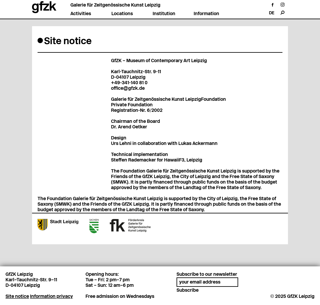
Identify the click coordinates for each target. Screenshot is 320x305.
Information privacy (51, 296)
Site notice (17, 296)
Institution (164, 14)
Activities (80, 14)
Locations (122, 14)
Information (206, 14)
